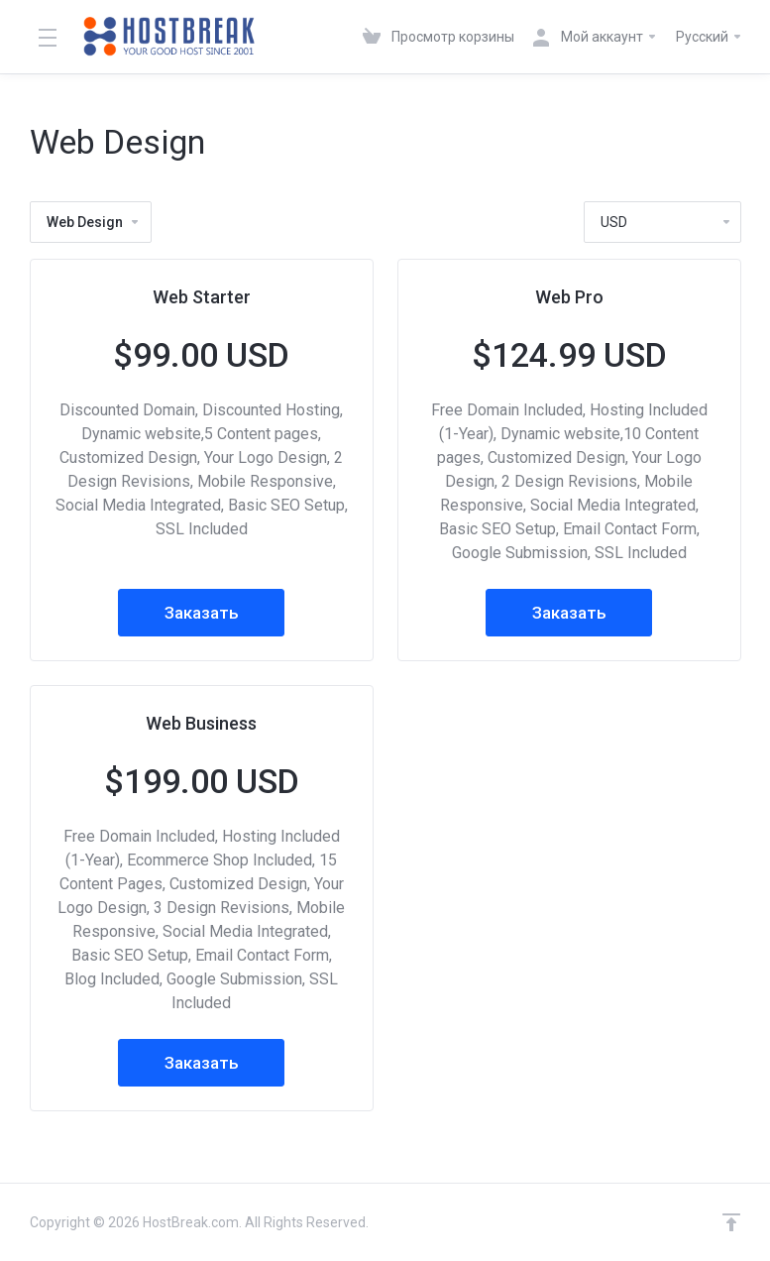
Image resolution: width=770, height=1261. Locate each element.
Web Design (94, 222)
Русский (709, 37)
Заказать (202, 613)
